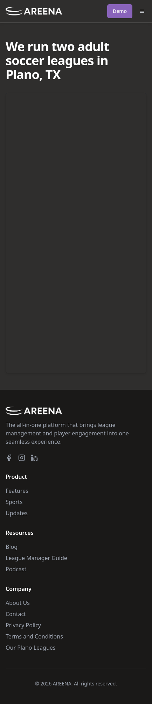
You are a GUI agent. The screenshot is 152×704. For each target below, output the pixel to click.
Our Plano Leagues (30, 647)
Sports (14, 502)
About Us (18, 603)
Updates (17, 513)
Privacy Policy (23, 625)
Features (17, 491)
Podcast (16, 569)
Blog (12, 547)
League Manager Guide (36, 558)
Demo (120, 11)
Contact (16, 614)
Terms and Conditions (34, 636)
